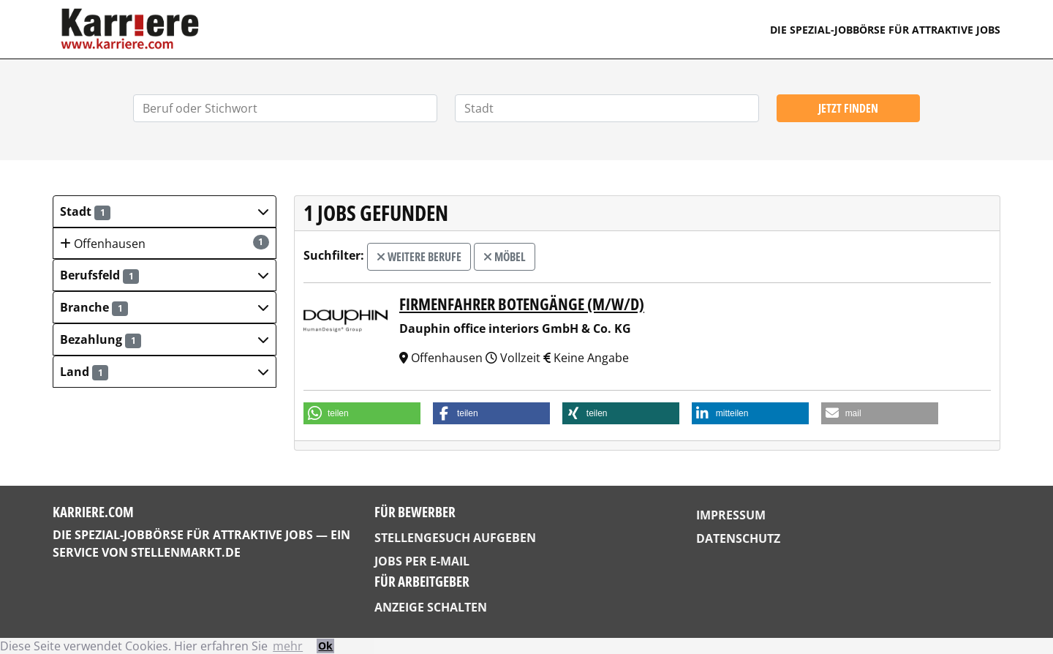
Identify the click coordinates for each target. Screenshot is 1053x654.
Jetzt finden (848, 108)
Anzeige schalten (430, 607)
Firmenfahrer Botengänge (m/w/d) (521, 304)
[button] (164, 211)
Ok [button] (325, 646)
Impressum (731, 515)
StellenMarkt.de (186, 552)
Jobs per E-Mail (421, 561)
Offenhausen (164, 243)
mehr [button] (288, 646)
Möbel (504, 257)
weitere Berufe (419, 257)
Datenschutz (738, 538)
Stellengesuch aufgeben (455, 538)
